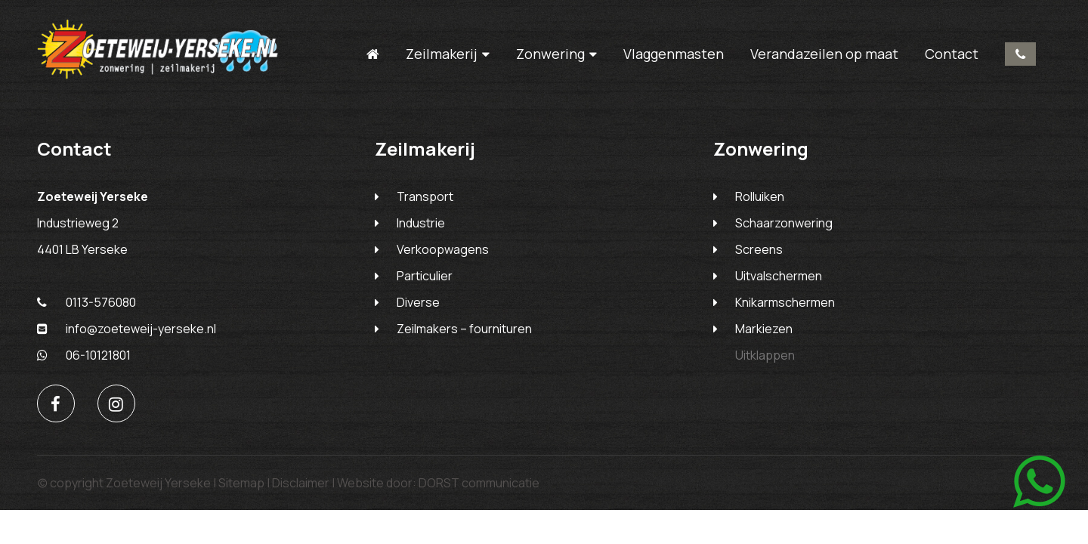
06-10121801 (84, 355)
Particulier (425, 275)
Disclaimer (300, 482)
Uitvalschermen (778, 275)
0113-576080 (1020, 54)
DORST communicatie (479, 482)
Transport (425, 196)
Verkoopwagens (443, 249)
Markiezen (764, 328)
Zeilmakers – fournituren (464, 328)
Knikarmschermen (785, 302)
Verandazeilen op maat (824, 53)
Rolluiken (759, 196)
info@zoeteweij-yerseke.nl (126, 328)
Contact (951, 53)
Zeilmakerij (442, 54)
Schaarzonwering (784, 223)
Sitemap (241, 482)
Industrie (421, 223)
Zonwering (550, 54)
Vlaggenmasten (673, 53)
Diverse (418, 302)
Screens (759, 249)
